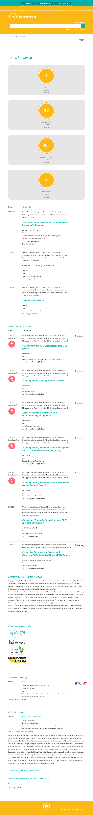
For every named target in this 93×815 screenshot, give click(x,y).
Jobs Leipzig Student (14, 788)
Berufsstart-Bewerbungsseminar (71, 760)
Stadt (17, 36)
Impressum (65, 809)
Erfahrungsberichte (57, 746)
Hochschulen (63, 4)
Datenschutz (77, 809)
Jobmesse (50, 757)
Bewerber (28, 4)
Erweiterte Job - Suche (75, 29)
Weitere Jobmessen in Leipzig (17, 699)
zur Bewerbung (55, 741)
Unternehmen (44, 4)
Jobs (10, 36)
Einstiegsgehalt (59, 752)
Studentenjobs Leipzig (15, 784)
